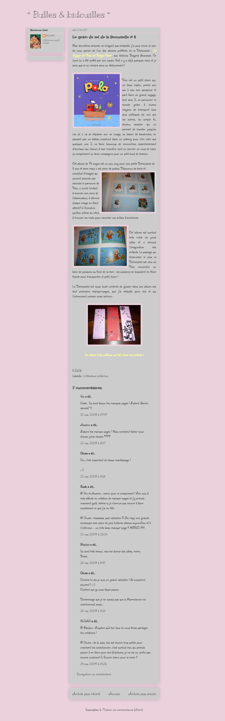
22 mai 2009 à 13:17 (92, 443)
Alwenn (85, 424)
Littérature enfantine (95, 375)
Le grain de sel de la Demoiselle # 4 (104, 37)
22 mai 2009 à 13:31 (92, 476)
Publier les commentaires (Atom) (123, 709)
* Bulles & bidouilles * (68, 14)
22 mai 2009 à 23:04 (93, 534)
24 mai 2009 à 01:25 (93, 664)
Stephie (84, 544)
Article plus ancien (142, 693)
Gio (82, 396)
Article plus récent (86, 693)
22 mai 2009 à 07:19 (93, 414)
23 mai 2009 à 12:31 (92, 610)
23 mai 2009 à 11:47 (92, 562)
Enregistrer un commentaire (94, 674)
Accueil (114, 693)
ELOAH (85, 621)
